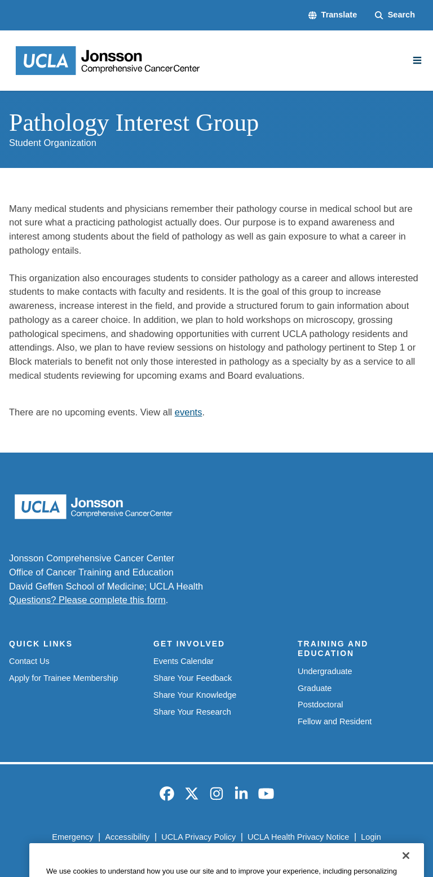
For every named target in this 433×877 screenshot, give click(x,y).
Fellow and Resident (335, 721)
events (188, 412)
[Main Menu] (417, 60)
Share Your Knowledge (194, 694)
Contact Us (29, 661)
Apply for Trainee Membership (63, 678)
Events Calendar (183, 661)
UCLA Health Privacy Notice (298, 836)
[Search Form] (395, 15)
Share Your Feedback (192, 678)
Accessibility (127, 836)
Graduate (315, 688)
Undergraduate (325, 671)
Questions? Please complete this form (87, 600)
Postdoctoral (320, 704)
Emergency (72, 836)
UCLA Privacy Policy (198, 836)
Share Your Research (192, 711)
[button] (332, 15)
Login (371, 836)
